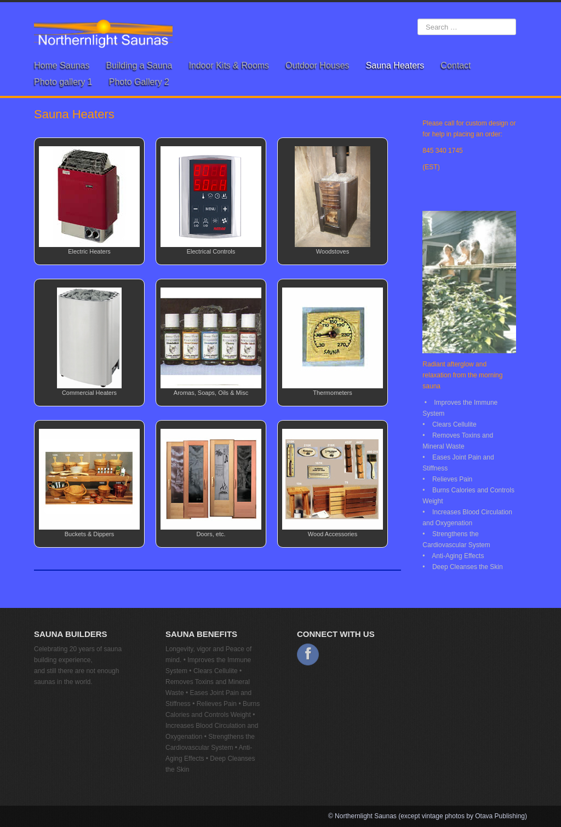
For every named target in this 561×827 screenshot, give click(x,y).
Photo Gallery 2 (139, 82)
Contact (455, 65)
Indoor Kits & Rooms (228, 65)
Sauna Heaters (395, 65)
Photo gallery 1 (63, 82)
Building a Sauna (139, 65)
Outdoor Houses (317, 65)
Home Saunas (61, 65)
